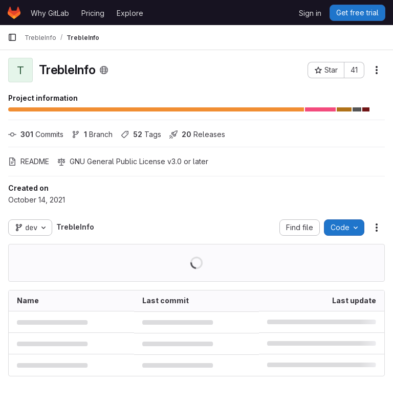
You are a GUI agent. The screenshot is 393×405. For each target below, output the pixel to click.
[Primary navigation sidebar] (12, 37)
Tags (141, 134)
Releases (197, 134)
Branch (92, 134)
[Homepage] (14, 13)
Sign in (310, 13)
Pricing (92, 13)
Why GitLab (50, 13)
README (28, 161)
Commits (35, 134)
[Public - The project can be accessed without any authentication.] (104, 70)
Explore (130, 13)
